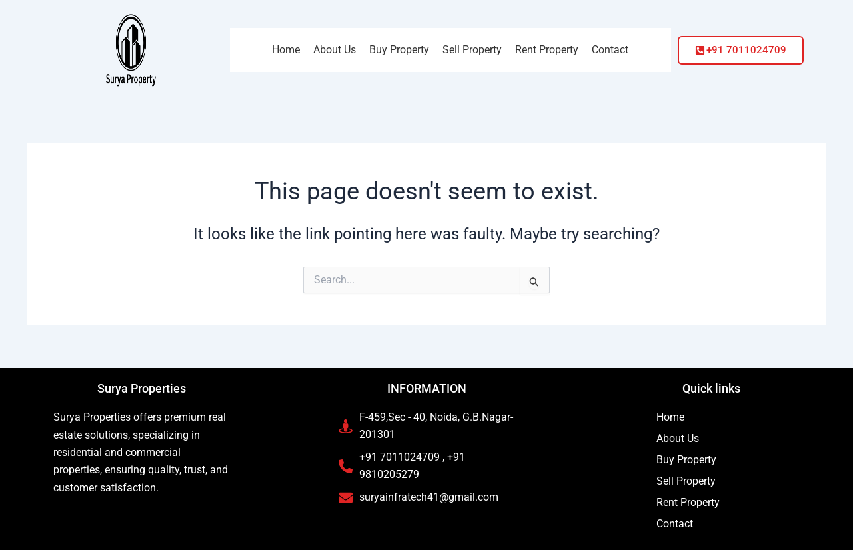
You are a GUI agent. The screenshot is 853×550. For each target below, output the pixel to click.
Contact (674, 523)
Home (670, 417)
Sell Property (686, 481)
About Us (677, 438)
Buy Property (686, 459)
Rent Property (688, 502)
